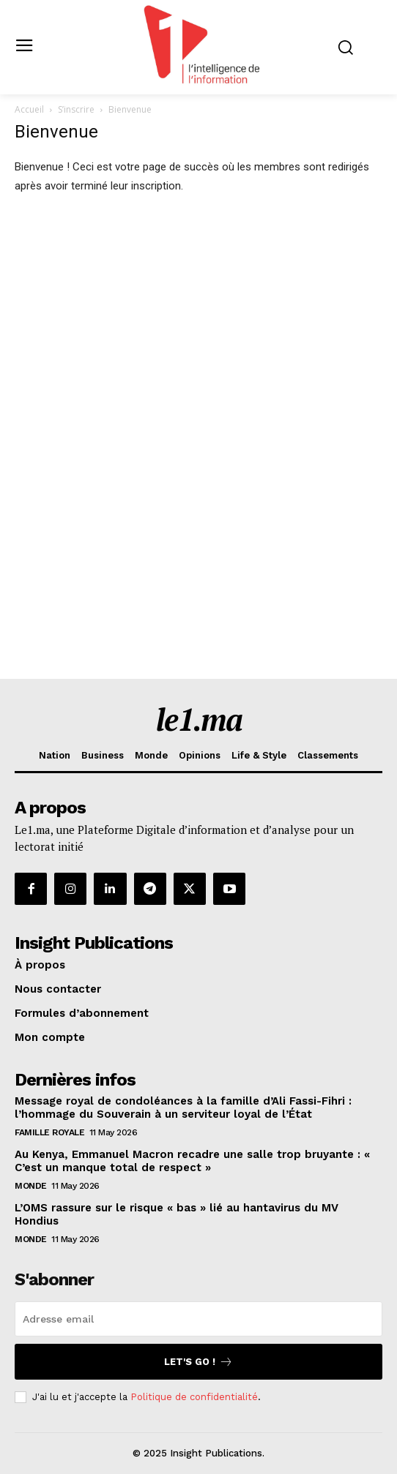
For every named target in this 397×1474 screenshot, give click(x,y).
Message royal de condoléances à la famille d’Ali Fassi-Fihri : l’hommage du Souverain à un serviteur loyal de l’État (183, 1107)
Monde (31, 1186)
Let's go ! (198, 1362)
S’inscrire (76, 109)
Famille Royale (49, 1132)
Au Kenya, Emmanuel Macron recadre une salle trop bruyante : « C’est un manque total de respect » (192, 1161)
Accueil (29, 109)
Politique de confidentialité (194, 1396)
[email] (198, 1318)
